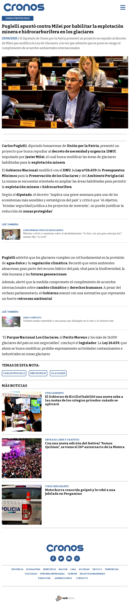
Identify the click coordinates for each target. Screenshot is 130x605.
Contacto (82, 578)
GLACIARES (58, 373)
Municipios (49, 569)
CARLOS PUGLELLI (14, 373)
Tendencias (112, 569)
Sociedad (84, 569)
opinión (72, 574)
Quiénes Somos (63, 578)
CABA (73, 569)
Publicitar (44, 578)
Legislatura (33, 569)
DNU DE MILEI (38, 373)
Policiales (31, 574)
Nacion (63, 569)
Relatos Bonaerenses (92, 574)
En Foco (97, 569)
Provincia (17, 569)
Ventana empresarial (52, 574)
